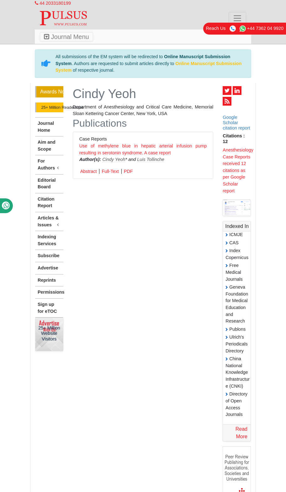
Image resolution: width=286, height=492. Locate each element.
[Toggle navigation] (237, 18)
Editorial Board (47, 184)
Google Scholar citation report (236, 123)
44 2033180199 (53, 3)
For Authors (49, 164)
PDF (128, 171)
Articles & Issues (49, 221)
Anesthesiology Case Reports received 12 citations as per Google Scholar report (238, 170)
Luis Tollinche (150, 159)
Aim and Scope (47, 146)
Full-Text (110, 171)
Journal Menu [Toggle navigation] (66, 36)
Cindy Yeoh (113, 159)
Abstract (88, 171)
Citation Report (46, 202)
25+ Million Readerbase (51, 107)
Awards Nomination (51, 91)
